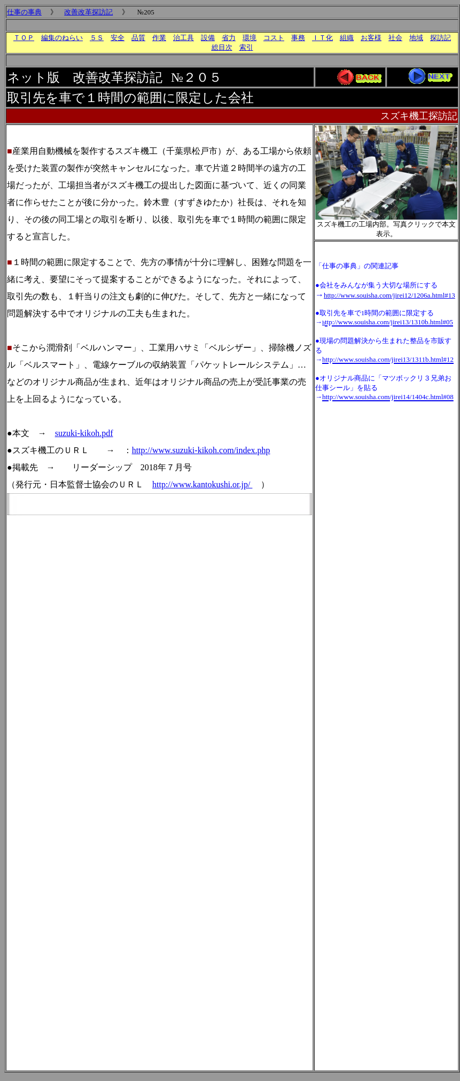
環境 (249, 38)
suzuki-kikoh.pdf (84, 433)
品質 (138, 38)
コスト (273, 38)
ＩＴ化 (322, 38)
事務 (298, 38)
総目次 (222, 47)
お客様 (371, 38)
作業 (159, 38)
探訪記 (440, 38)
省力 (229, 38)
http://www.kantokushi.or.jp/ (202, 484)
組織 (347, 38)
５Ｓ (97, 38)
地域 (416, 38)
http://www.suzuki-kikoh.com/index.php (201, 450)
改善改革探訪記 (88, 12)
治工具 (183, 38)
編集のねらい (62, 38)
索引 (246, 47)
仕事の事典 (24, 12)
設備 (208, 38)
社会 (395, 38)
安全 (117, 38)
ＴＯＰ (23, 38)
